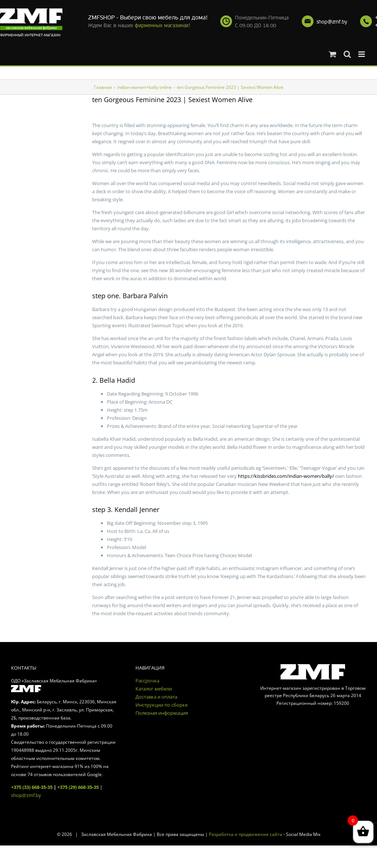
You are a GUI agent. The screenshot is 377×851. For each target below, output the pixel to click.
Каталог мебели (153, 688)
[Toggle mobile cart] (332, 54)
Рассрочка (147, 680)
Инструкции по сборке (161, 705)
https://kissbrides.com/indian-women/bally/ (286, 476)
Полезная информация (161, 713)
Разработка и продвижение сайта (245, 834)
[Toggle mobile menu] (362, 54)
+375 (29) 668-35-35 (78, 787)
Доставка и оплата (156, 696)
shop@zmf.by (331, 22)
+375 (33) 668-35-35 (31, 787)
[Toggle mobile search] (347, 54)
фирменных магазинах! (162, 25)
